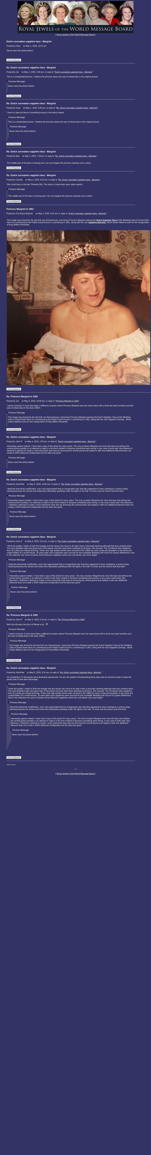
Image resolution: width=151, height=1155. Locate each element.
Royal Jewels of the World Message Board (75, 35)
